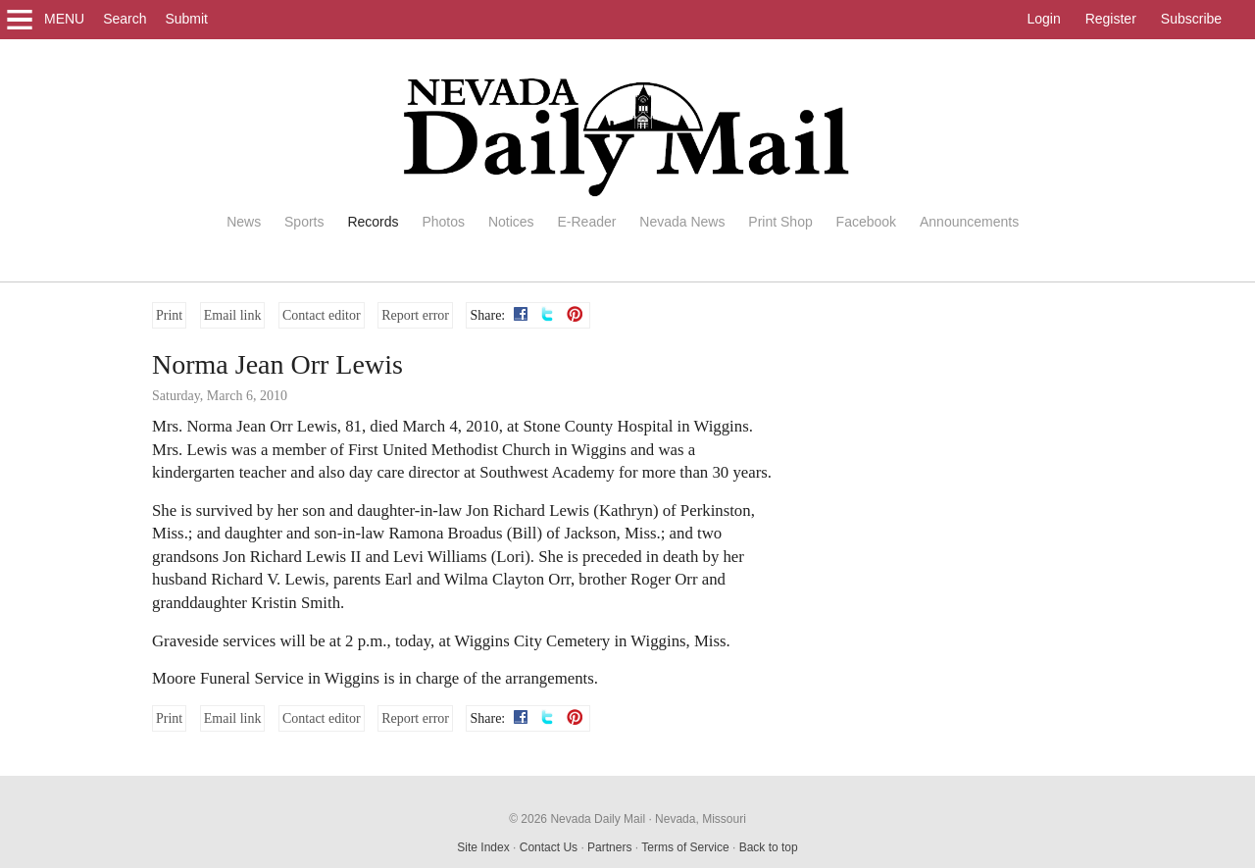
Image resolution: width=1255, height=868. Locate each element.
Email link (233, 315)
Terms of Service (684, 847)
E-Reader (586, 222)
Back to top (768, 847)
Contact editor (321, 315)
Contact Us (548, 847)
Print (169, 315)
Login (1043, 18)
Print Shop (780, 222)
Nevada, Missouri (700, 819)
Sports (304, 222)
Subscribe (1191, 18)
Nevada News (682, 222)
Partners (609, 847)
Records (372, 222)
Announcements (969, 222)
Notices (511, 222)
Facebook (866, 222)
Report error (415, 315)
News (243, 222)
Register (1110, 18)
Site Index (483, 847)
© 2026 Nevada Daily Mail (577, 819)
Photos (443, 222)
